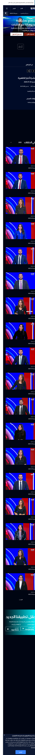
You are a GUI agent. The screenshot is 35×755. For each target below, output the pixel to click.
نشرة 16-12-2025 (28, 544)
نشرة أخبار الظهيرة (21, 13)
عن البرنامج (26, 65)
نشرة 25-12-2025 (28, 318)
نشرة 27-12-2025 (28, 268)
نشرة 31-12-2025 (28, 168)
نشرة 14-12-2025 (28, 594)
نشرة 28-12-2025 (28, 243)
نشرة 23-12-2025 (28, 368)
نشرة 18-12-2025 (28, 494)
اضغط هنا (30, 747)
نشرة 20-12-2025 (28, 444)
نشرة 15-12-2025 (28, 569)
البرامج (11, 8)
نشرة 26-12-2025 (28, 293)
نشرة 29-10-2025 (28, 218)
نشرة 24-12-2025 (28, 343)
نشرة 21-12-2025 (28, 418)
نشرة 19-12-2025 (28, 469)
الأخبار (18, 8)
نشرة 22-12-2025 (28, 393)
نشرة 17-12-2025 (28, 519)
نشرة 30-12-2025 (28, 193)
